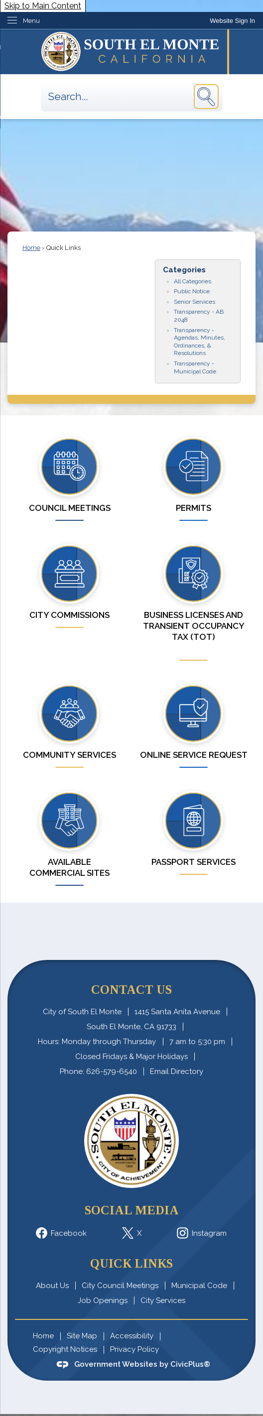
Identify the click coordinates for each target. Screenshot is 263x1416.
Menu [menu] (31, 20)
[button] (206, 96)
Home (31, 247)
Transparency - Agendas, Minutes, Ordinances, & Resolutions (199, 342)
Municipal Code (199, 1285)
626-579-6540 (111, 1071)
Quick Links (131, 1263)
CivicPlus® (190, 1364)
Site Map (82, 1335)
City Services (162, 1300)
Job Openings (103, 1300)
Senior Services (194, 301)
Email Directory (176, 1071)
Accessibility (131, 1335)
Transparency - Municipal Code (195, 367)
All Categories (192, 281)
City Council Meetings (120, 1285)
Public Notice (192, 291)
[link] (232, 20)
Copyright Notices (65, 1349)
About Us (52, 1285)
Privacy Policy (134, 1349)
